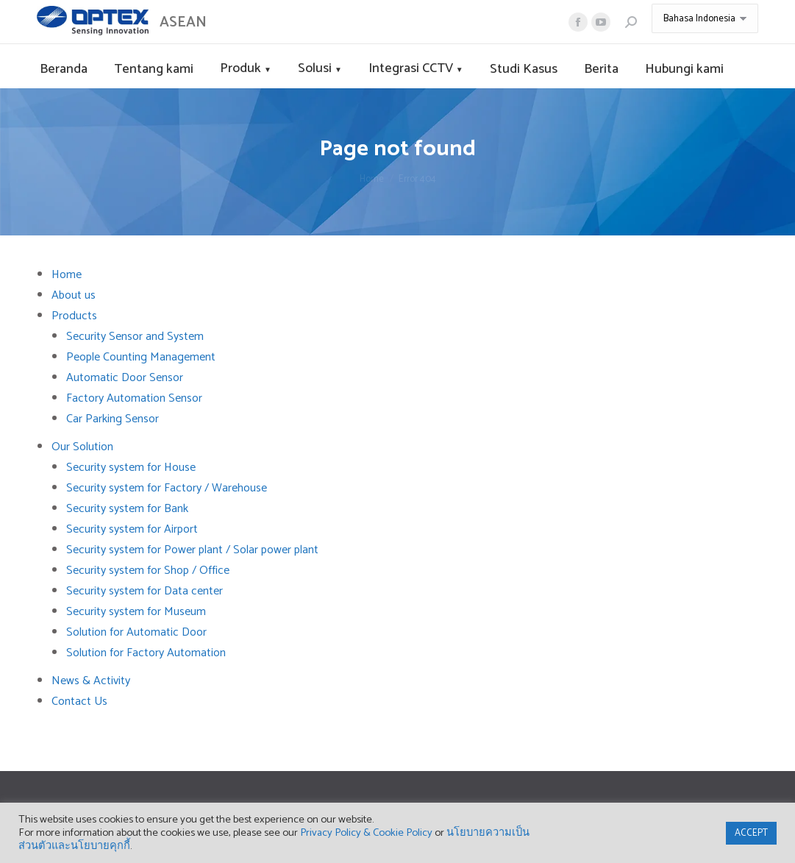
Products (74, 316)
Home (66, 275)
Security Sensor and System (135, 337)
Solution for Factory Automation (146, 653)
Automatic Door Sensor (124, 378)
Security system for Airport (132, 529)
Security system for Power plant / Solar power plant (192, 550)
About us (73, 295)
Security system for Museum (136, 612)
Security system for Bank (127, 509)
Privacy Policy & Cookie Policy (366, 833)
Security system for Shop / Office (147, 570)
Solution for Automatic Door (136, 632)
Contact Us (79, 701)
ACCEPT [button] (751, 833)
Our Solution (82, 447)
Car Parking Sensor (112, 419)
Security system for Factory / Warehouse (166, 488)
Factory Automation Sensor (134, 398)
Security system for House (131, 467)
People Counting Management (140, 357)
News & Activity (90, 681)
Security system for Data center (144, 591)
